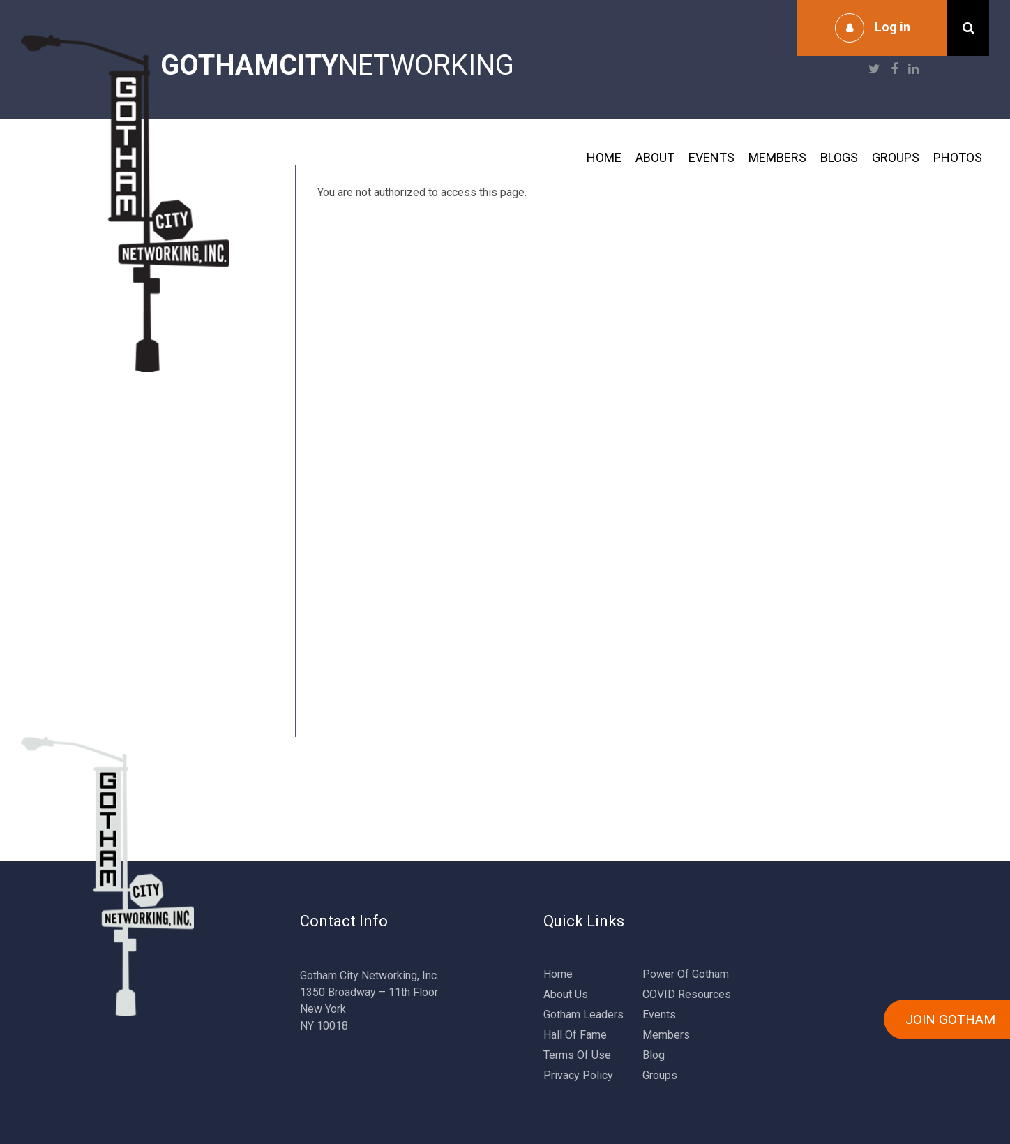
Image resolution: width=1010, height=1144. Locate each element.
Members (777, 157)
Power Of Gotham (685, 974)
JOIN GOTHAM (950, 1019)
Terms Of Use (577, 1055)
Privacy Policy (578, 1075)
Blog (653, 1055)
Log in (892, 27)
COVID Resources (686, 994)
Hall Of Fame (575, 1034)
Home (604, 157)
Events (711, 157)
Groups (895, 157)
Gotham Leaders (583, 1014)
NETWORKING (337, 65)
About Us (565, 994)
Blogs (839, 157)
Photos (957, 157)
